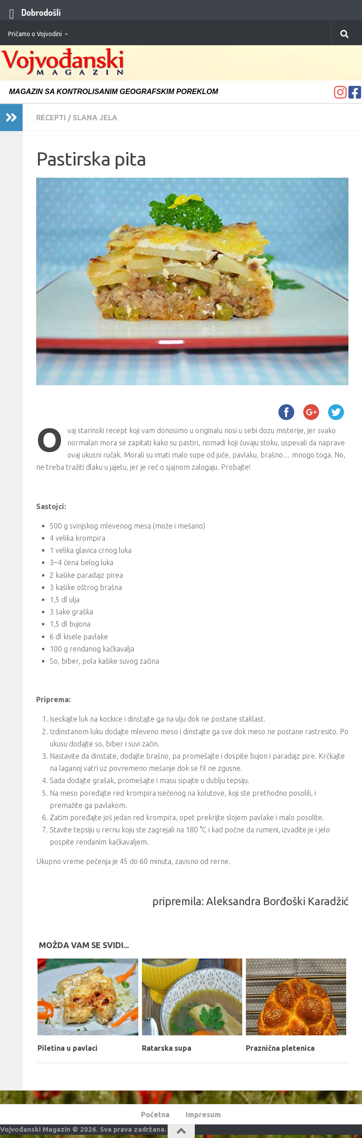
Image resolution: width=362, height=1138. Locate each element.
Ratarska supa (166, 1048)
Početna (155, 1114)
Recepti (51, 117)
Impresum (203, 1114)
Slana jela (95, 117)
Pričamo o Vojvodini (35, 34)
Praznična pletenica (280, 1048)
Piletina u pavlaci (68, 1048)
